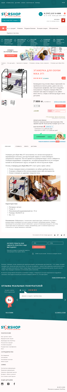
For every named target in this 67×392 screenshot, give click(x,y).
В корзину (60, 105)
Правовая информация (7, 370)
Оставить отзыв (60, 312)
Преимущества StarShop (8, 340)
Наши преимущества (59, 277)
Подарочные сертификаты (8, 346)
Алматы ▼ (49, 126)
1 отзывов (45, 78)
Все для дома (11, 63)
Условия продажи (6, 344)
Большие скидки (42, 28)
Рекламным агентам (7, 359)
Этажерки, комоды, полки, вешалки (39, 63)
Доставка (17, 2)
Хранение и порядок (22, 63)
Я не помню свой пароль (8, 376)
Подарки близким (30, 28)
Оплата (23, 2)
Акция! (3, 2)
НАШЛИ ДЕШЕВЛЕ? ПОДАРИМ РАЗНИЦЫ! (52, 141)
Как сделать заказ (6, 336)
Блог (2, 348)
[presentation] (17, 300)
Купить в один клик (60, 101)
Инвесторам (4, 361)
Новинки (20, 28)
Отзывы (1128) (10, 2)
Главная (3, 63)
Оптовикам (4, 357)
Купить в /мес (60, 111)
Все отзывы (9, 312)
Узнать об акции (39, 246)
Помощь (37, 2)
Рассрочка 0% (30, 2)
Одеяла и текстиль (13, 33)
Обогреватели (53, 28)
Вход (63, 2)
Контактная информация (8, 368)
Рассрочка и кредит (7, 342)
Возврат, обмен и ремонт (8, 374)
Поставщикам (5, 355)
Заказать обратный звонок (9, 372)
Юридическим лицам (7, 338)
